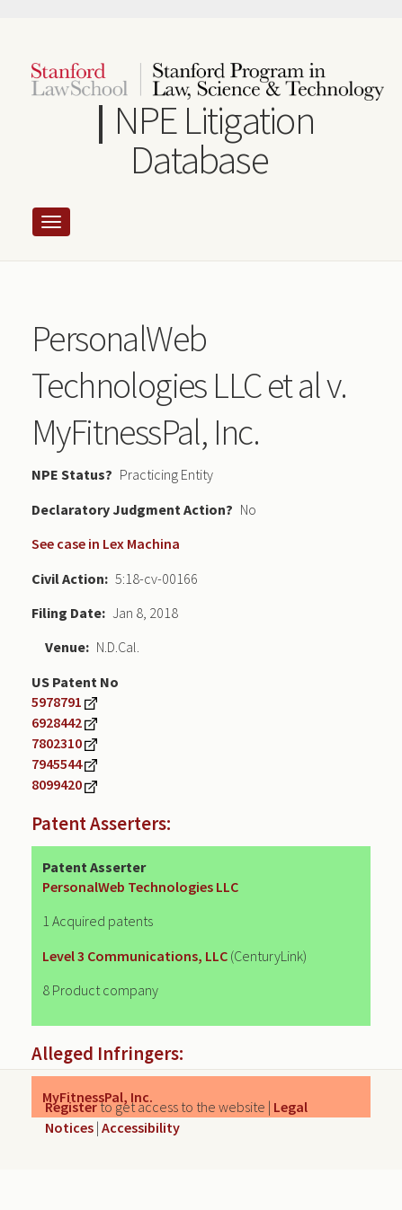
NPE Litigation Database (214, 139)
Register (71, 1107)
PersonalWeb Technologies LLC (140, 887)
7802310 (56, 743)
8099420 (56, 784)
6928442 (56, 722)
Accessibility (141, 1127)
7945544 (56, 764)
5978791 (56, 702)
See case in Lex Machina (105, 543)
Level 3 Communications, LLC (135, 956)
